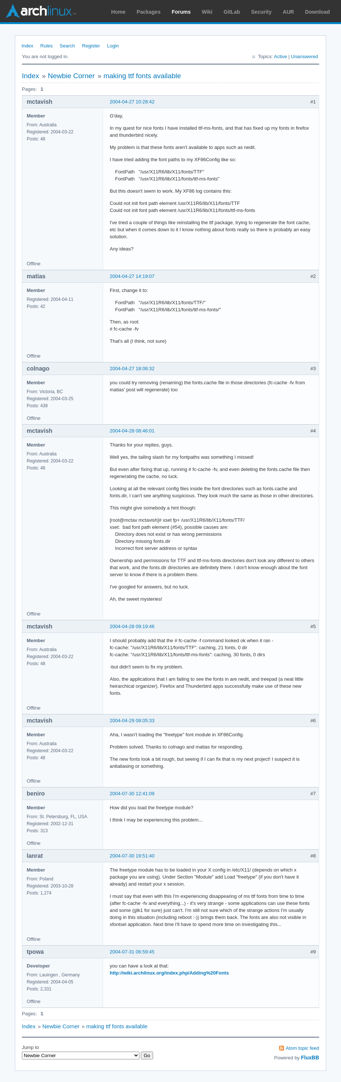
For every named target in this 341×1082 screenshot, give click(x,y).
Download (317, 12)
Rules (46, 46)
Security (261, 12)
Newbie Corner (71, 76)
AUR (288, 12)
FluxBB (310, 1058)
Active (280, 56)
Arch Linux (41, 11)
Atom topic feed (302, 1048)
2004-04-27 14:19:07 (132, 276)
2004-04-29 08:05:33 (132, 720)
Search (67, 46)
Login (113, 46)
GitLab (232, 12)
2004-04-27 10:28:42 (132, 101)
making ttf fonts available (142, 76)
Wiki (207, 12)
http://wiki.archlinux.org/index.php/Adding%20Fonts (169, 973)
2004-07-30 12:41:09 (132, 793)
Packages (149, 12)
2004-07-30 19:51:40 (132, 856)
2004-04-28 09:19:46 (132, 626)
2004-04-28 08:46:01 (132, 431)
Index (27, 46)
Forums (181, 12)
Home (118, 12)
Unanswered (304, 56)
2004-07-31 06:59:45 (132, 952)
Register (91, 46)
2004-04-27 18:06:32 (132, 368)
